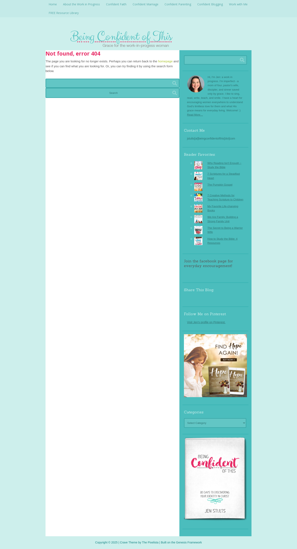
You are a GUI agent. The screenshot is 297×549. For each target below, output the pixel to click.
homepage (165, 61)
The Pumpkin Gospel (219, 184)
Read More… (195, 114)
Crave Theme (128, 542)
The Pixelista (150, 542)
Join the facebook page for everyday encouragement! (208, 263)
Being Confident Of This (148, 38)
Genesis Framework (189, 542)
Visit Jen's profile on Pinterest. (206, 322)
